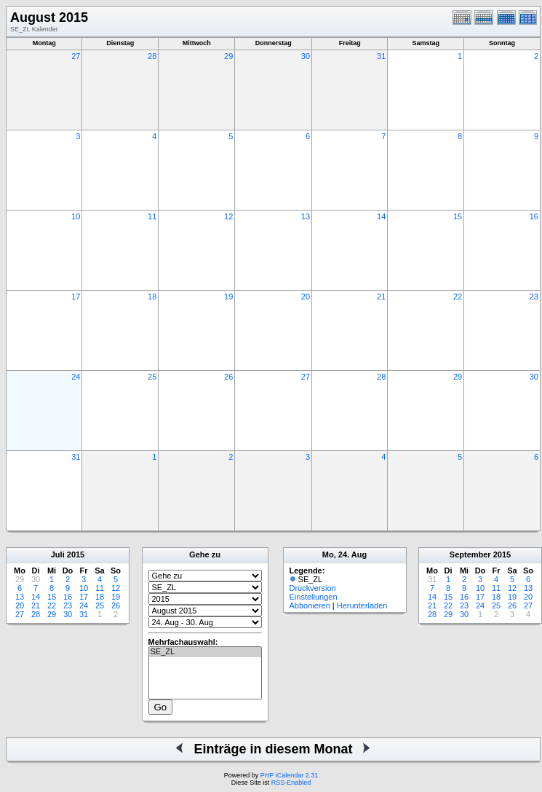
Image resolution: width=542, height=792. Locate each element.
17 (75, 296)
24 (75, 376)
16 (534, 216)
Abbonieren (310, 605)
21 (381, 296)
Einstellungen (314, 596)
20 (305, 296)
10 (75, 216)
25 (152, 376)
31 (381, 56)
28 (152, 56)
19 (228, 296)
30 (305, 56)
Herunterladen (362, 605)
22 (457, 296)
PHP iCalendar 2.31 (289, 775)
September (470, 554)
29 (228, 56)
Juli (58, 554)
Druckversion (313, 588)
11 (152, 216)
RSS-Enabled (291, 782)
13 (305, 216)
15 (457, 216)
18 (152, 296)
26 (228, 376)
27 (75, 56)
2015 (75, 554)
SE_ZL (205, 652)
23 (534, 296)
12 (228, 216)
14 (381, 216)
